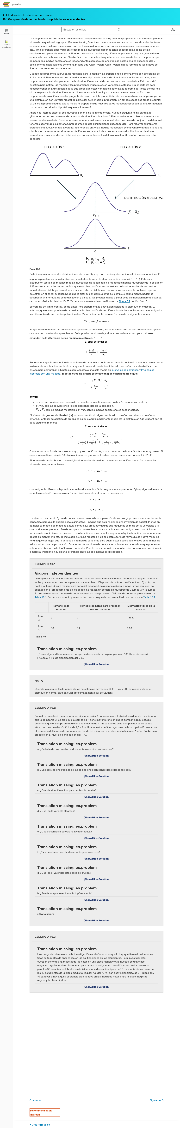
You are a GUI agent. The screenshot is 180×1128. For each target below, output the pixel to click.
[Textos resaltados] (6, 44)
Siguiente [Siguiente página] (157, 1100)
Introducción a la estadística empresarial (27, 15)
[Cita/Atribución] (96, 1125)
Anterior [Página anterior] (34, 1100)
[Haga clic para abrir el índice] (6, 31)
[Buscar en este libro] (88, 29)
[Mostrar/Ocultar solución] (96, 664)
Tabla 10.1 (41, 597)
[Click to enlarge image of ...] (96, 205)
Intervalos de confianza (125, 369)
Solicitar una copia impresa (41, 1112)
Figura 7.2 (124, 301)
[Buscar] (119, 29)
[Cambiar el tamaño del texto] (173, 30)
